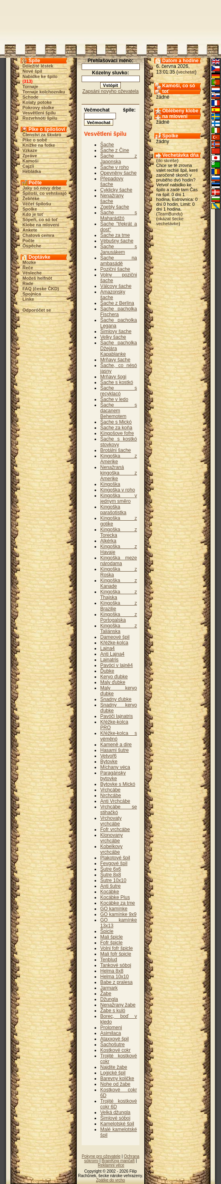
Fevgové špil (113, 863)
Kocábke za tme (117, 903)
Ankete (30, 230)
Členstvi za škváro (42, 134)
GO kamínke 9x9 (118, 914)
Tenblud (108, 959)
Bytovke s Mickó (117, 784)
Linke (28, 299)
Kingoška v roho (117, 490)
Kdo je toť (33, 214)
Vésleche (32, 272)
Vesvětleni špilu (39, 112)
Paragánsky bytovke (113, 775)
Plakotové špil (115, 858)
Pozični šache (115, 269)
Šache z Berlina (117, 303)
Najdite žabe (113, 1067)
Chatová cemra (39, 235)
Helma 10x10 (114, 976)
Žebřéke (31, 198)
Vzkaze (30, 150)
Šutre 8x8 (110, 875)
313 (27, 81)
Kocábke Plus (115, 897)
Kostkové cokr (115, 1050)
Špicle (107, 931)
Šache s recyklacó (118, 391)
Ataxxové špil (114, 1039)
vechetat (186, 72)
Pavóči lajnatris (116, 716)
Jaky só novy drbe (42, 188)
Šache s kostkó (116, 382)
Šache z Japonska (118, 159)
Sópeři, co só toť (40, 219)
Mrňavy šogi (113, 377)
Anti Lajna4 (112, 654)
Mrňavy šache (115, 360)
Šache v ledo (114, 399)
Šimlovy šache (115, 331)
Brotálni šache (115, 450)
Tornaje (30, 86)
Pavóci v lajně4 (116, 665)
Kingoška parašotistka (113, 509)
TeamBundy (169, 213)
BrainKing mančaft (118, 1161)
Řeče (28, 267)
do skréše (167, 160)
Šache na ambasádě (118, 260)
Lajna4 (107, 648)
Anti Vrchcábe (115, 801)
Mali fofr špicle (115, 954)
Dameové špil (115, 637)
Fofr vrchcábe (115, 829)
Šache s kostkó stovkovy (118, 441)
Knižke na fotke (39, 145)
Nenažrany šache (112, 198)
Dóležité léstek (38, 65)
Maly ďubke (112, 682)
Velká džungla (115, 1112)
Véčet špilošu (37, 203)
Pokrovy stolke (38, 107)
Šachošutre (112, 1044)
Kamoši (31, 160)
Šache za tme (115, 235)
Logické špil (113, 1073)
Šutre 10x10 (113, 880)
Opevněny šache (118, 173)
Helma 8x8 (111, 971)
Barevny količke (117, 1078)
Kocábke (109, 892)
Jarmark (109, 988)
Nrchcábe (110, 795)
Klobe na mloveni (41, 224)
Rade (28, 283)
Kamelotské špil (117, 1124)
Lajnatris (109, 660)
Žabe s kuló (112, 1010)
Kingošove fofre (117, 433)
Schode (31, 97)
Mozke (29, 262)
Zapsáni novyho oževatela (110, 91)
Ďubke (107, 671)
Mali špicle (111, 937)
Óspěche (32, 245)
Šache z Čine (114, 150)
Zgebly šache (114, 207)
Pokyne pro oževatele (101, 1156)
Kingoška (110, 484)
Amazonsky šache (112, 294)
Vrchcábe (110, 790)
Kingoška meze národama (118, 560)
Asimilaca (110, 1033)
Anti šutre (110, 886)
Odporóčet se (37, 310)
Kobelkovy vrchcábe (111, 849)
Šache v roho (114, 167)
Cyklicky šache (116, 190)
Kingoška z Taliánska (118, 628)
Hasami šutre (114, 750)
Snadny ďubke (115, 699)
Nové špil (32, 71)
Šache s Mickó (116, 422)
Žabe (105, 993)
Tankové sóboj (115, 965)
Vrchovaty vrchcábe (111, 821)
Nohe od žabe (115, 1084)
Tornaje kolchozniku (44, 91)
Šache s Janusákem (118, 249)
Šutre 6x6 (110, 869)
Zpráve (30, 155)
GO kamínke (113, 909)
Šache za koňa (116, 428)
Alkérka (108, 541)
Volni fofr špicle (116, 948)
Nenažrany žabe (117, 1005)
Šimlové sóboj (115, 1118)
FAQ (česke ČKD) (41, 288)
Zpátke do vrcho (110, 1180)
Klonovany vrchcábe (111, 838)
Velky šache (113, 337)
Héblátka (32, 171)
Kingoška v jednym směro (118, 498)
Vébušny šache (116, 241)
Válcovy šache (115, 286)
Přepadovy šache (111, 181)
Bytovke (109, 761)
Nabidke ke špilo (40, 76)
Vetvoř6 (108, 756)
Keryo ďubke (114, 677)
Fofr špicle (111, 943)
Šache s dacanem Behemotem (118, 410)
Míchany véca (115, 767)
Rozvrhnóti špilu (40, 118)
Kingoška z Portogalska (118, 617)
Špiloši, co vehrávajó (45, 193)
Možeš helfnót (37, 278)
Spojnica (32, 293)
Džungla (109, 999)
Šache (107, 145)
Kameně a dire (116, 744)
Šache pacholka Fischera (118, 311)
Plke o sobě (35, 139)
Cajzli (28, 166)
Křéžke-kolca (114, 643)
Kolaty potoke (37, 102)
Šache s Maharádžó (118, 215)
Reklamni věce (111, 1165)
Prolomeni (111, 1027)
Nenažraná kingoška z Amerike (118, 472)
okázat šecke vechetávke (170, 221)
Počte (29, 240)
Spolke (30, 209)
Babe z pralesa (116, 982)
